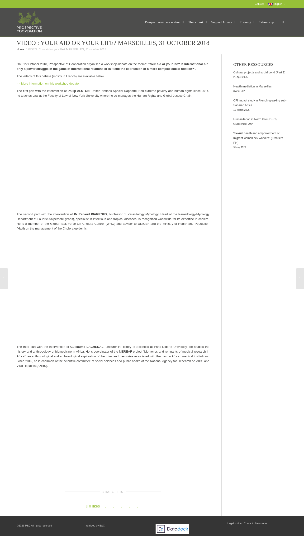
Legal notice (235, 523)
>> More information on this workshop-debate (48, 83)
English (275, 3)
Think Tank (196, 22)
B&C (102, 525)
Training (246, 22)
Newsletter (261, 523)
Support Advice (222, 22)
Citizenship (267, 22)
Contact (259, 3)
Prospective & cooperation (163, 22)
